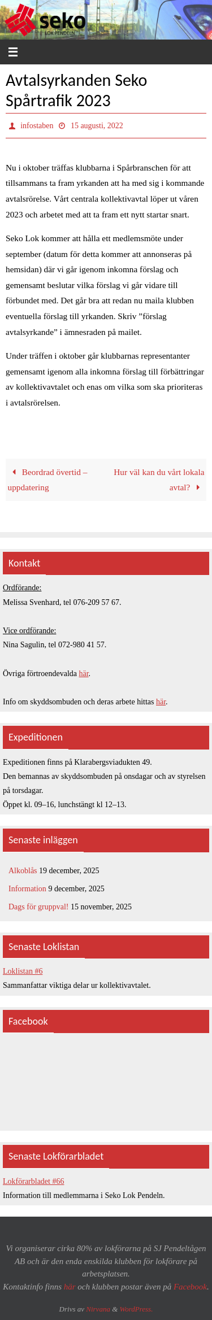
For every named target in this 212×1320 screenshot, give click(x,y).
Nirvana (98, 1309)
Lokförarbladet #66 (33, 1181)
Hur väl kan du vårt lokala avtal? (159, 480)
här (84, 673)
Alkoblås (22, 870)
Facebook (190, 1286)
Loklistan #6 (22, 971)
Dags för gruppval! (38, 907)
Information (27, 889)
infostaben (36, 125)
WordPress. (136, 1309)
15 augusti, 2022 (97, 125)
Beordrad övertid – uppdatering (48, 480)
